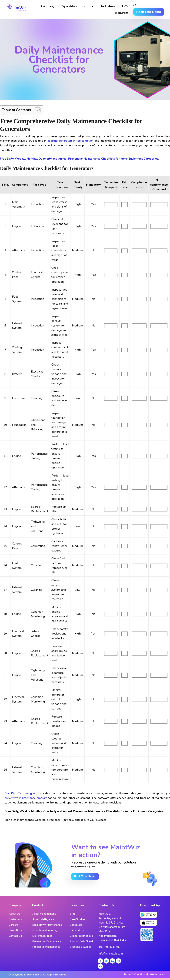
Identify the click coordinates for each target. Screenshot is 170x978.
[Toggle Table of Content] (36, 110)
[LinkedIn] (112, 961)
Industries (108, 6)
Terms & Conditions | (136, 974)
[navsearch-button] (134, 5)
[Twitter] (106, 961)
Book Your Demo (148, 12)
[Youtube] (100, 966)
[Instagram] (118, 961)
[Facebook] (100, 961)
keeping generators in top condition (70, 141)
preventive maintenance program (26, 798)
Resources (121, 13)
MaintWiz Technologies (20, 793)
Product (89, 6)
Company (47, 6)
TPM (125, 6)
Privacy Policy (157, 974)
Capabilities (69, 6)
